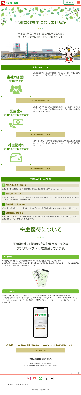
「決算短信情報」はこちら (40, 134)
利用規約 (10, 384)
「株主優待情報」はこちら (40, 168)
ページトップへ (72, 373)
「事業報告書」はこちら (40, 100)
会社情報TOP (70, 2)
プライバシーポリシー (22, 384)
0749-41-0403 (32, 365)
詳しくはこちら (40, 350)
